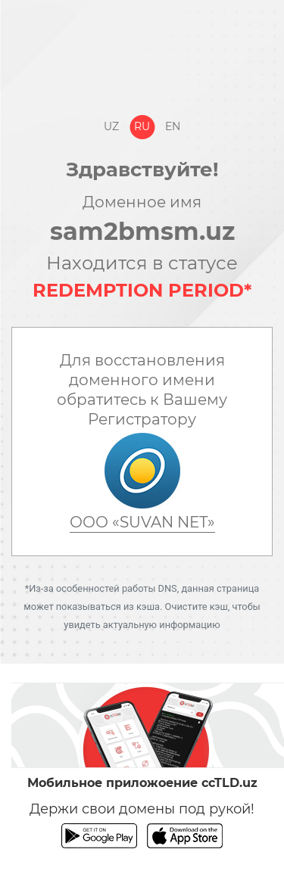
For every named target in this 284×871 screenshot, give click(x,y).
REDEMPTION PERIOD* (142, 290)
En (172, 126)
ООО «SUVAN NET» (142, 522)
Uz (111, 126)
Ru (142, 126)
